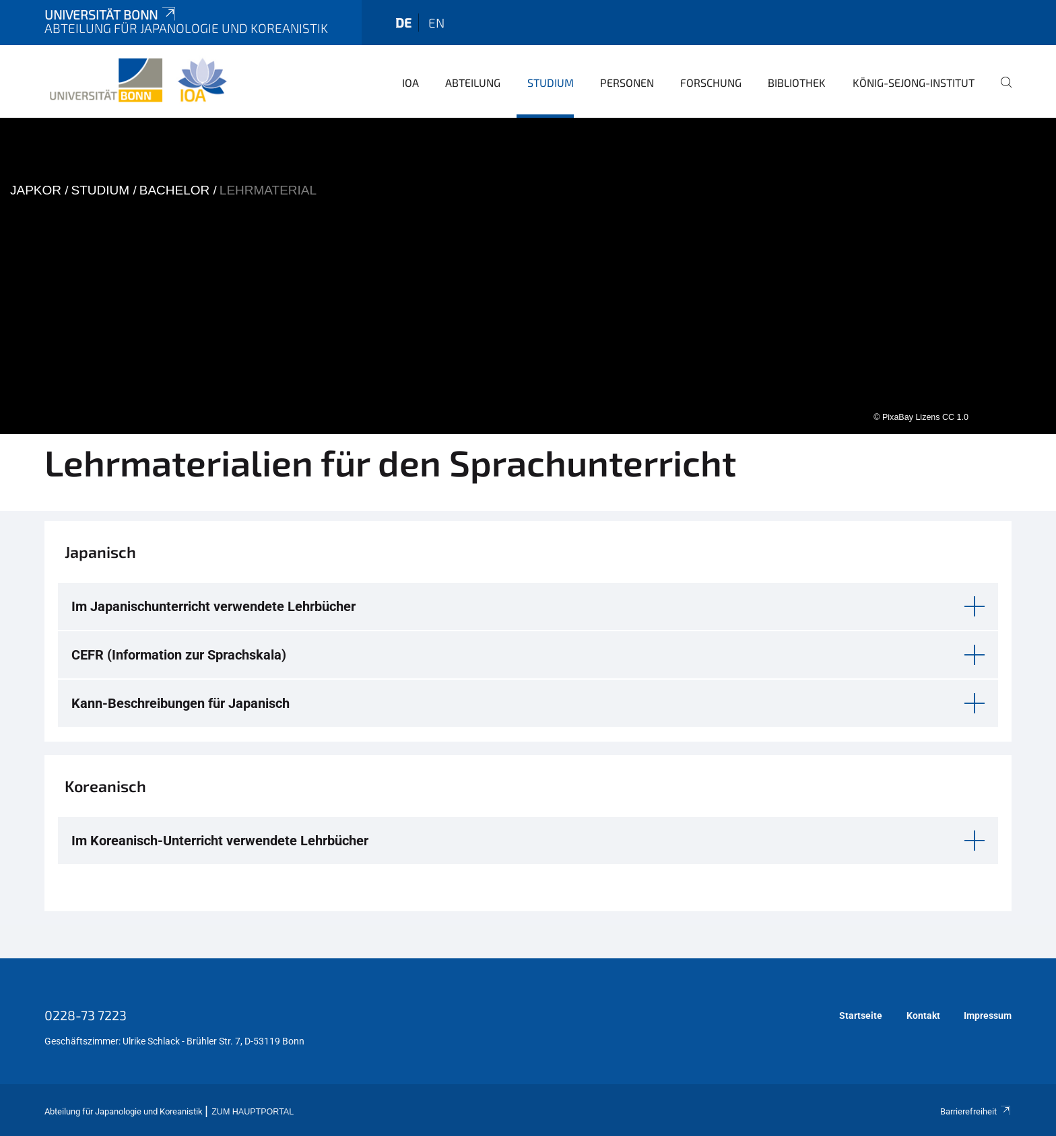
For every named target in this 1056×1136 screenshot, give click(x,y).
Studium (550, 82)
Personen (627, 82)
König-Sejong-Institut (914, 82)
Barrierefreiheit (976, 1111)
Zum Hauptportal (252, 1111)
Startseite (860, 1015)
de (403, 22)
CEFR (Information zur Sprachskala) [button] (178, 655)
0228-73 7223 (85, 1015)
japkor (35, 190)
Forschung (710, 82)
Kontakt (923, 1015)
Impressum (988, 1015)
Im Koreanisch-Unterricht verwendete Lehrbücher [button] (219, 840)
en (436, 22)
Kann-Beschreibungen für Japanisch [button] (180, 703)
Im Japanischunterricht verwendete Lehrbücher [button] (213, 606)
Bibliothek (797, 82)
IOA (410, 82)
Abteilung (472, 82)
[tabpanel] (528, 276)
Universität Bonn (111, 14)
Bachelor (174, 190)
